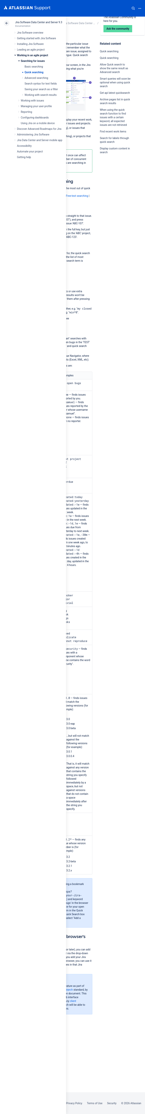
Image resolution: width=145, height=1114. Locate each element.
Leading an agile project (31, 49)
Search (133, 8)
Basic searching (34, 66)
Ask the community (113, 189)
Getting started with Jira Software (36, 38)
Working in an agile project (32, 55)
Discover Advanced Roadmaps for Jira (39, 128)
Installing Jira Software (30, 43)
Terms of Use (94, 1103)
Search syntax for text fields (41, 83)
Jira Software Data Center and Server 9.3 (38, 22)
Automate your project (30, 151)
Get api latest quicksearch (115, 92)
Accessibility (24, 145)
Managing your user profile (36, 106)
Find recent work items (113, 131)
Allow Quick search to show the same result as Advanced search (114, 68)
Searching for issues (33, 60)
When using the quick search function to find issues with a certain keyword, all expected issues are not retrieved (113, 117)
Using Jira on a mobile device (38, 123)
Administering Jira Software (33, 134)
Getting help (24, 157)
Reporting (26, 111)
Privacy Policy (74, 1103)
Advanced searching (36, 77)
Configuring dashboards (35, 117)
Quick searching (34, 72)
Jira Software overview (30, 32)
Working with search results (41, 94)
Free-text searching (77, 195)
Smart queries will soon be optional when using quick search (115, 82)
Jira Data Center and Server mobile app (39, 140)
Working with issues (32, 100)
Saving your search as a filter (41, 89)
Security (111, 1103)
